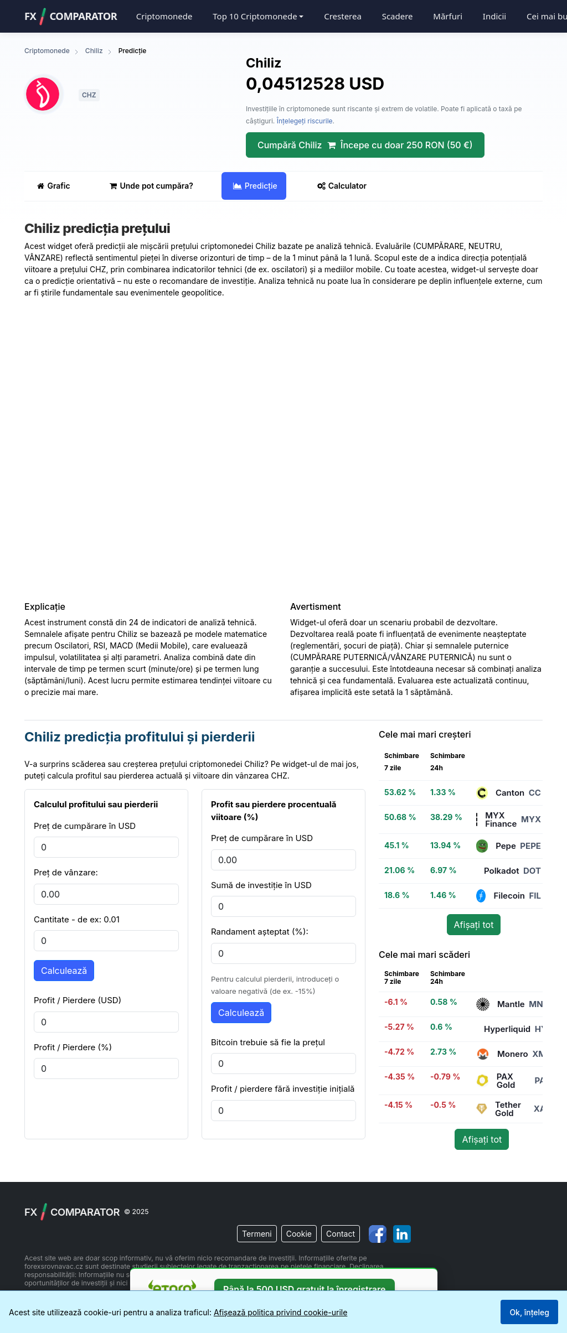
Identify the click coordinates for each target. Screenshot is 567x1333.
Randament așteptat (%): (259, 931)
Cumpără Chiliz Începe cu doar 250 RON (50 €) (365, 145)
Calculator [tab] (342, 185)
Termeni (257, 1233)
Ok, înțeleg (529, 1312)
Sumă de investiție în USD (261, 885)
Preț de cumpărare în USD (85, 826)
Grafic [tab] (53, 185)
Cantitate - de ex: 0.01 (77, 919)
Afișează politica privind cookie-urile (280, 1312)
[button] (258, 16)
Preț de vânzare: (66, 872)
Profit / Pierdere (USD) (77, 1000)
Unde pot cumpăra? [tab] (151, 185)
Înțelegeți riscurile (305, 121)
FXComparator (70, 17)
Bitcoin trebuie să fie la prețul (268, 1042)
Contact (340, 1233)
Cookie (299, 1233)
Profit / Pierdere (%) (73, 1047)
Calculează (64, 970)
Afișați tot (474, 924)
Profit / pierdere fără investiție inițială (282, 1088)
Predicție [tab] (255, 185)
